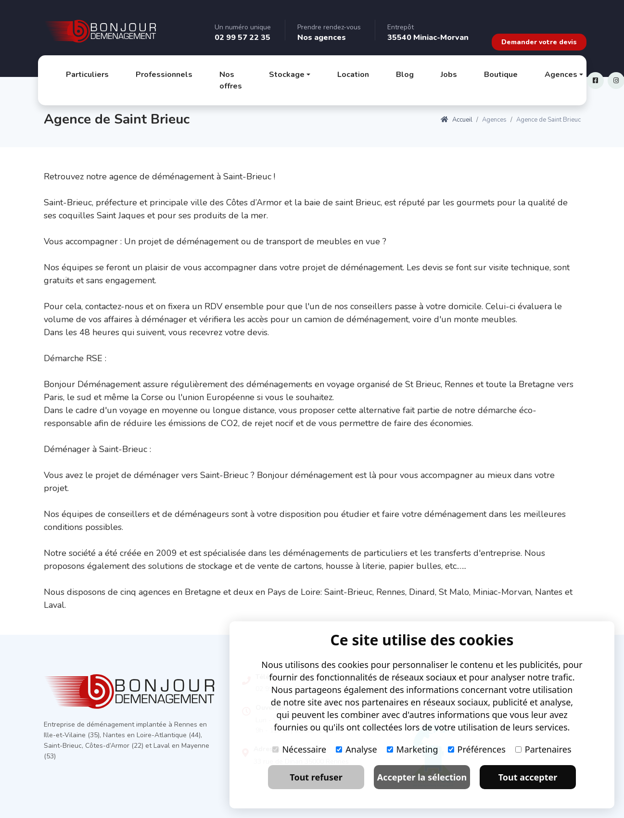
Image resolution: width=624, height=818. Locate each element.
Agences (561, 74)
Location (353, 74)
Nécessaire (299, 749)
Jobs (449, 74)
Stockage (287, 74)
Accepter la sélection (422, 777)
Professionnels (164, 74)
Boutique (501, 74)
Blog (405, 74)
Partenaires (543, 749)
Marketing (412, 749)
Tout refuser (316, 777)
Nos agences (321, 37)
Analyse (356, 749)
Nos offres (230, 80)
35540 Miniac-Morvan (428, 37)
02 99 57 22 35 (242, 37)
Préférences (477, 749)
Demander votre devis (539, 42)
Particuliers (87, 74)
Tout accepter (528, 777)
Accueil (456, 119)
